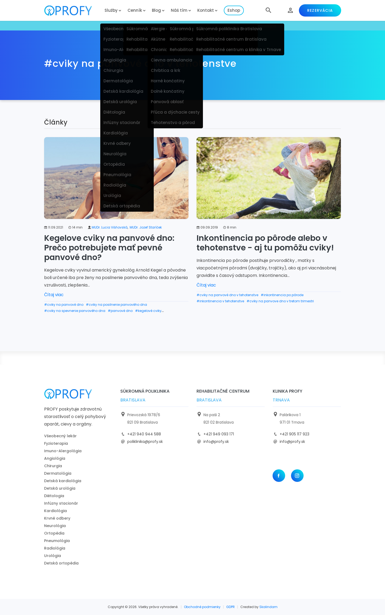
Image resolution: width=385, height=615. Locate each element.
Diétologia (54, 495)
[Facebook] (279, 476)
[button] (268, 10)
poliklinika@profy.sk (145, 441)
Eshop (234, 10)
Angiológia (54, 458)
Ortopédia (54, 533)
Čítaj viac (54, 295)
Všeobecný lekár (60, 436)
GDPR (230, 607)
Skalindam (268, 607)
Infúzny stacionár (61, 503)
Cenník (135, 10)
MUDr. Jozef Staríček (146, 227)
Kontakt (205, 10)
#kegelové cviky (148, 310)
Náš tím (179, 10)
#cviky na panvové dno (63, 304)
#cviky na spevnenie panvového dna (74, 310)
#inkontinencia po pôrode (282, 295)
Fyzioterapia (56, 443)
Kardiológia (55, 510)
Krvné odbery (57, 518)
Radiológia (54, 548)
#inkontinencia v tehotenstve (220, 301)
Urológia (52, 555)
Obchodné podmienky (202, 607)
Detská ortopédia (61, 563)
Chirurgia (53, 466)
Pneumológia (57, 540)
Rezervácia (320, 10)
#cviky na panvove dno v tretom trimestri (280, 301)
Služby (111, 10)
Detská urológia (59, 488)
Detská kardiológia (62, 481)
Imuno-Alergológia (63, 451)
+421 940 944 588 (144, 434)
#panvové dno (120, 310)
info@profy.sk (216, 441)
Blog (156, 10)
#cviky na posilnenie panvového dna (116, 304)
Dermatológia (57, 473)
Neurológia (55, 525)
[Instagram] (297, 476)
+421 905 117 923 (294, 434)
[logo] (72, 10)
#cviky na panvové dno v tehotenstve (227, 295)
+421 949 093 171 (218, 434)
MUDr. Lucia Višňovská (110, 227)
